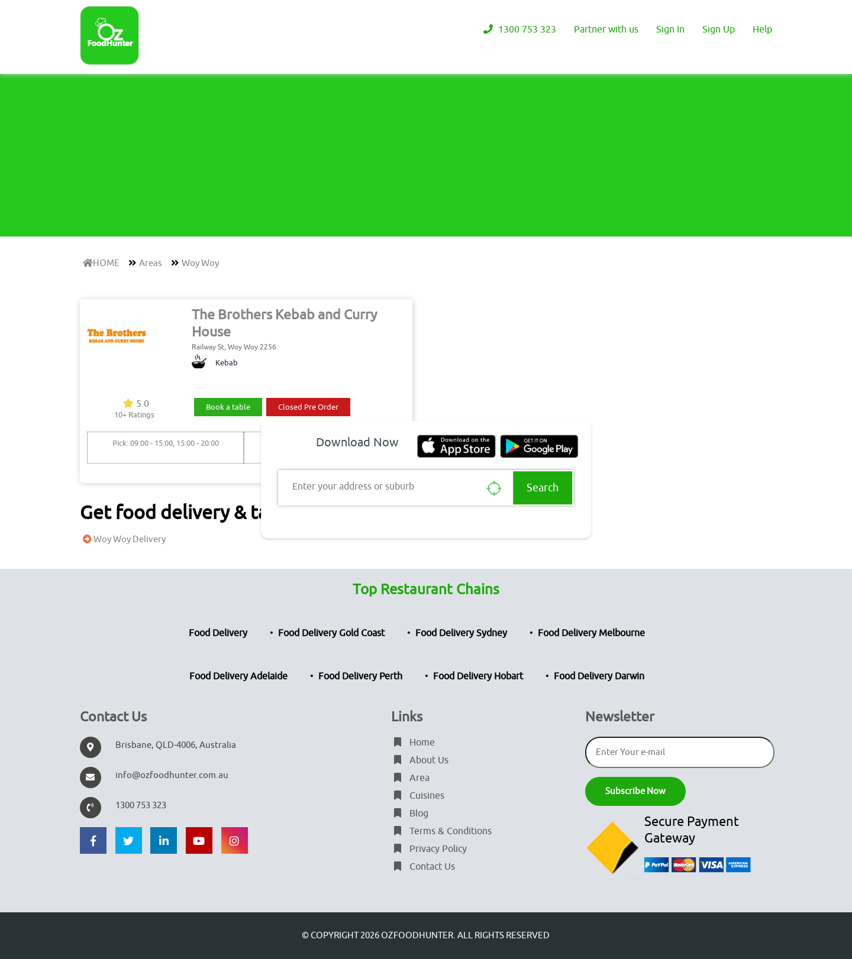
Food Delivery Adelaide (238, 676)
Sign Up (718, 29)
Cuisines (417, 796)
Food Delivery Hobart (478, 676)
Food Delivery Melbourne (591, 633)
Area (410, 778)
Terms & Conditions (441, 831)
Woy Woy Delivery (123, 539)
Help (762, 29)
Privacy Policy (429, 849)
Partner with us (606, 29)
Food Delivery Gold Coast (331, 633)
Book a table (228, 407)
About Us (419, 760)
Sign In (670, 29)
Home (413, 743)
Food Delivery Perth (360, 676)
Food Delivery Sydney (461, 633)
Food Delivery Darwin (599, 676)
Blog (409, 813)
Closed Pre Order (308, 407)
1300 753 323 (518, 29)
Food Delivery (218, 633)
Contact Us (423, 867)
